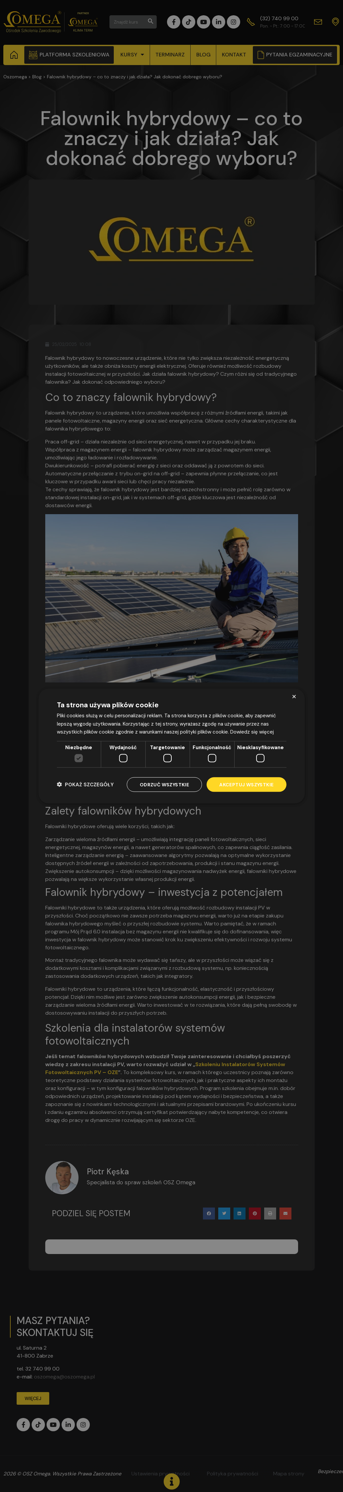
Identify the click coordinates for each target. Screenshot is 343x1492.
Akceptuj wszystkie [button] (246, 784)
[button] (85, 784)
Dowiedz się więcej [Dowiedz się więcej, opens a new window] (252, 732)
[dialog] (172, 746)
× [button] (293, 696)
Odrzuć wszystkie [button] (164, 784)
